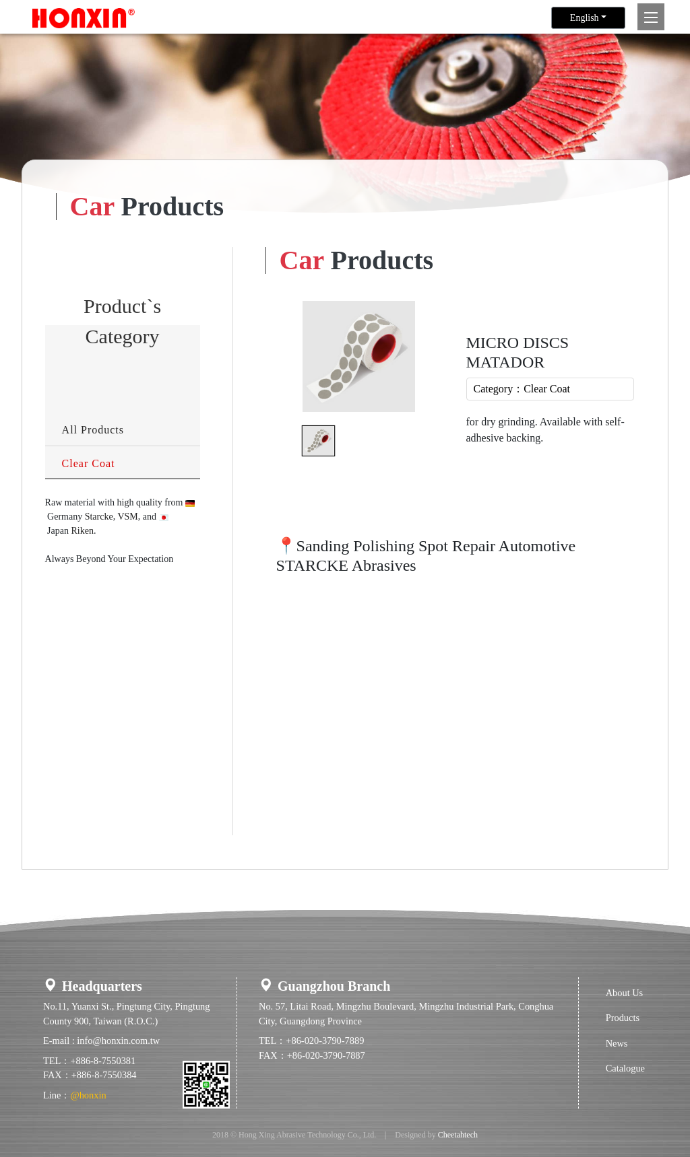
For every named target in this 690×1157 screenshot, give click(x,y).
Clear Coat (88, 463)
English (584, 18)
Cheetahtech (458, 1135)
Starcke (99, 517)
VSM (127, 517)
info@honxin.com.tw (118, 1040)
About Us (625, 992)
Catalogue (625, 1068)
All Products (93, 429)
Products (622, 1017)
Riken (82, 531)
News (617, 1043)
